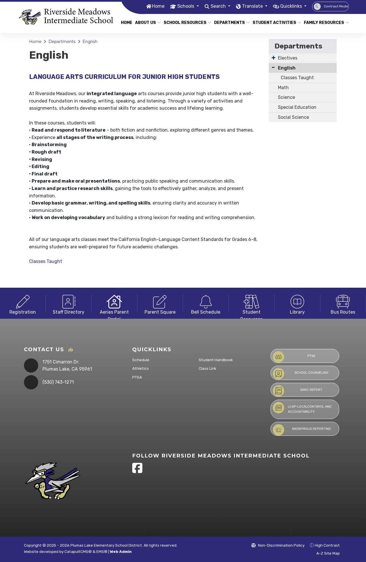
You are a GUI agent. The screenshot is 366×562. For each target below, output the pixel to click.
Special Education (297, 107)
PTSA (137, 377)
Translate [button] (249, 6)
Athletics (140, 368)
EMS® (101, 551)
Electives (287, 58)
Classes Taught (45, 261)
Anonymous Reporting (302, 430)
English (90, 41)
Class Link (207, 368)
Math (283, 87)
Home (151, 6)
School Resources (185, 22)
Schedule (140, 359)
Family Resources (324, 22)
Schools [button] (180, 6)
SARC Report (297, 391)
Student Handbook (216, 359)
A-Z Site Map (325, 553)
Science (286, 97)
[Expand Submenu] (273, 57)
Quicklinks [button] (290, 6)
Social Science (293, 117)
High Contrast (327, 545)
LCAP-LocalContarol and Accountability (302, 408)
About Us (146, 22)
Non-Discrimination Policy (277, 545)
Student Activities (274, 22)
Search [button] (214, 6)
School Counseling (300, 373)
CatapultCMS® (78, 551)
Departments (230, 22)
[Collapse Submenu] (273, 67)
